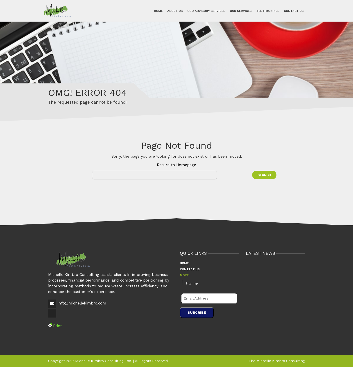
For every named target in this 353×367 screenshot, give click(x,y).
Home (158, 10)
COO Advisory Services (206, 10)
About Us (175, 10)
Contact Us (294, 10)
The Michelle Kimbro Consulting (277, 361)
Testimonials (267, 10)
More (184, 275)
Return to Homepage (176, 165)
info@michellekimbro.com (82, 303)
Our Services (241, 10)
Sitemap (192, 283)
